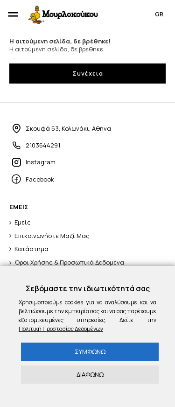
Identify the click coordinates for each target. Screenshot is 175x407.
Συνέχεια (87, 73)
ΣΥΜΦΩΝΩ (90, 351)
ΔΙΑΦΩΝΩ (90, 374)
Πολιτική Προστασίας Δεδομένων (61, 329)
